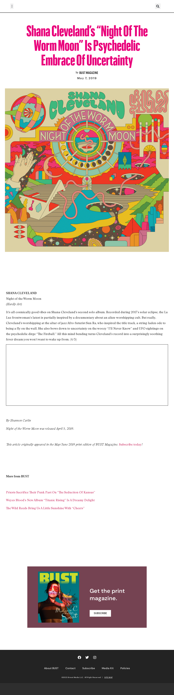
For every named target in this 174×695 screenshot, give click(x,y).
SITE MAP (108, 677)
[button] (11, 6)
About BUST (51, 668)
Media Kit (108, 668)
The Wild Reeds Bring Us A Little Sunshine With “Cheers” (45, 508)
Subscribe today (130, 444)
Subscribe (88, 668)
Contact (70, 668)
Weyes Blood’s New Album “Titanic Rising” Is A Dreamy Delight (50, 500)
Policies (125, 668)
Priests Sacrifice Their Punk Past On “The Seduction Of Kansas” (50, 492)
